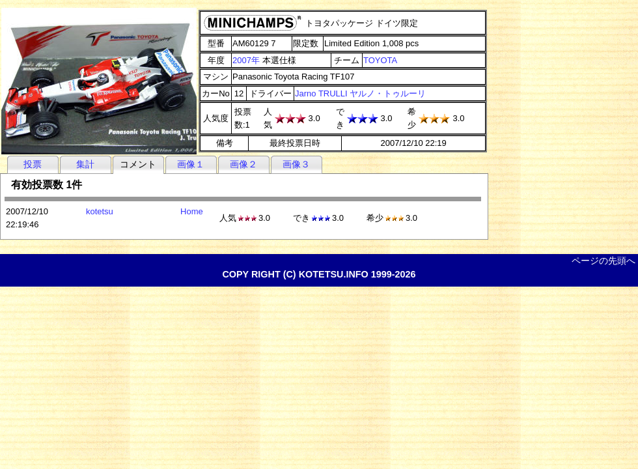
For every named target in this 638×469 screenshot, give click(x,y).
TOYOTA (380, 60)
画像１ (190, 164)
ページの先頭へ (603, 260)
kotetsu (99, 211)
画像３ (296, 164)
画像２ (243, 164)
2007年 (246, 60)
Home (191, 211)
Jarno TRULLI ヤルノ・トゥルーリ (360, 93)
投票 (32, 164)
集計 (85, 164)
